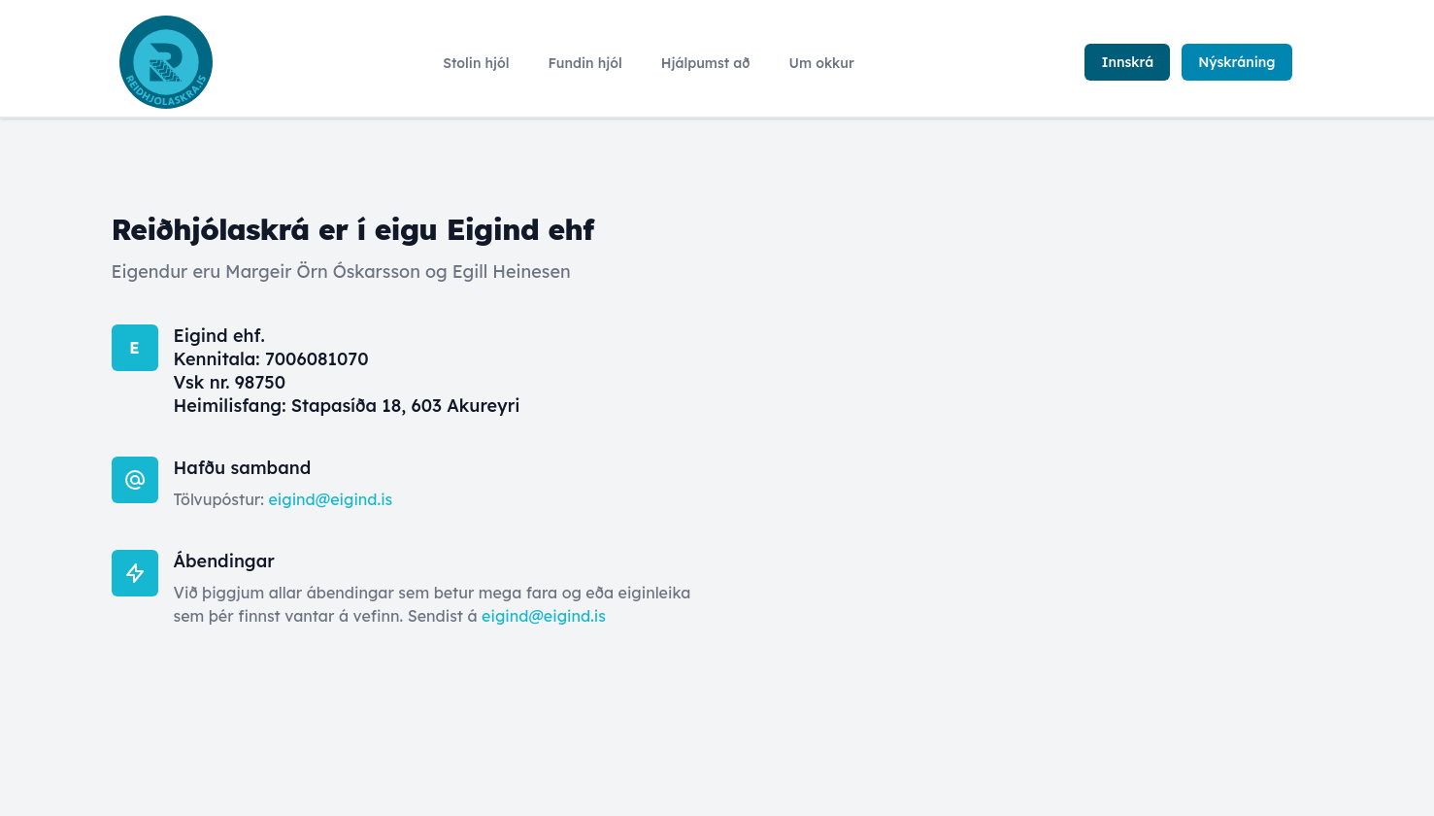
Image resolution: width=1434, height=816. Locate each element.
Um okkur (820, 63)
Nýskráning (1236, 62)
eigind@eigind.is (330, 499)
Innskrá (1127, 62)
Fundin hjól (585, 63)
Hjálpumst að (705, 63)
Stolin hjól (476, 63)
